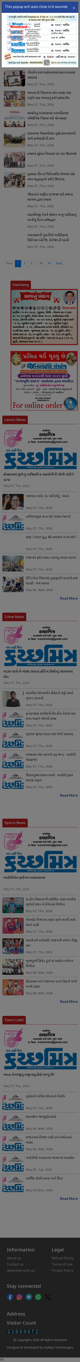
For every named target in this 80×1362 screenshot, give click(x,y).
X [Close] (74, 7)
